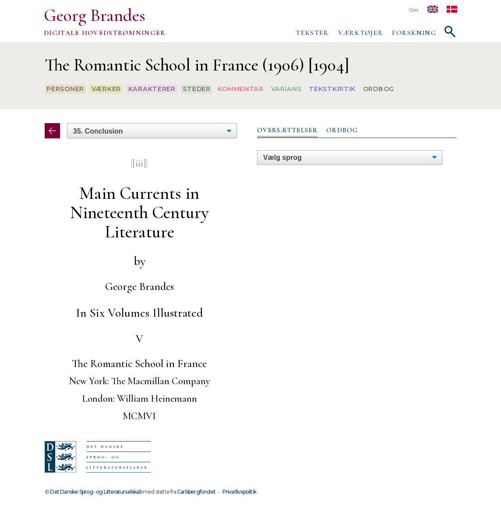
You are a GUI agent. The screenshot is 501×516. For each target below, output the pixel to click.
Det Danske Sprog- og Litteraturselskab (95, 491)
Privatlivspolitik (239, 491)
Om (414, 10)
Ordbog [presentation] (342, 130)
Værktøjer (361, 32)
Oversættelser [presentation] (287, 130)
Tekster (312, 32)
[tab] (287, 130)
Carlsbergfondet (196, 491)
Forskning (414, 32)
